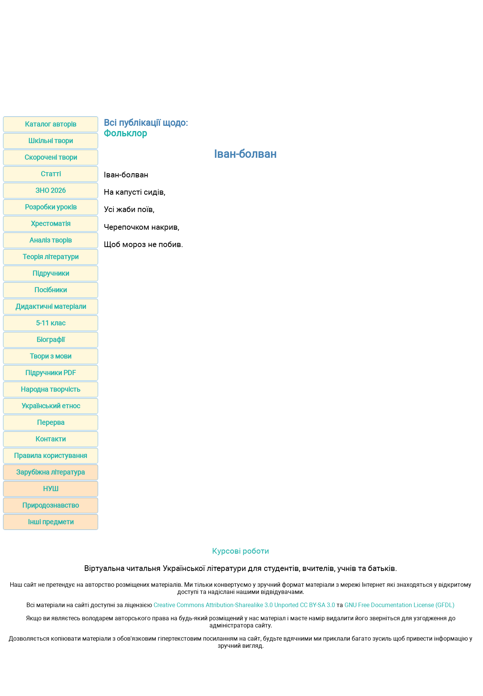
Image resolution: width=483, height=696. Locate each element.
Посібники (50, 290)
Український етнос (51, 406)
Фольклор (125, 133)
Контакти (50, 439)
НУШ (50, 489)
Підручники (50, 273)
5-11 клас (50, 323)
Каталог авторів (50, 124)
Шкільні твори (50, 141)
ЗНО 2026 (50, 190)
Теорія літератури (50, 257)
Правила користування (50, 455)
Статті (51, 174)
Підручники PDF (50, 373)
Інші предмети (51, 522)
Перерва (51, 422)
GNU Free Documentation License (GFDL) (400, 605)
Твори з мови (50, 356)
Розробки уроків (51, 207)
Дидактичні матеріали (50, 306)
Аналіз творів (50, 240)
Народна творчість (50, 389)
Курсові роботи (240, 551)
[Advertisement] (241, 55)
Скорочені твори (51, 157)
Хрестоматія (51, 223)
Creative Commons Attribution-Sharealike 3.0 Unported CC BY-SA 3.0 (244, 605)
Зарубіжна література (50, 472)
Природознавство (50, 505)
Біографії (51, 339)
